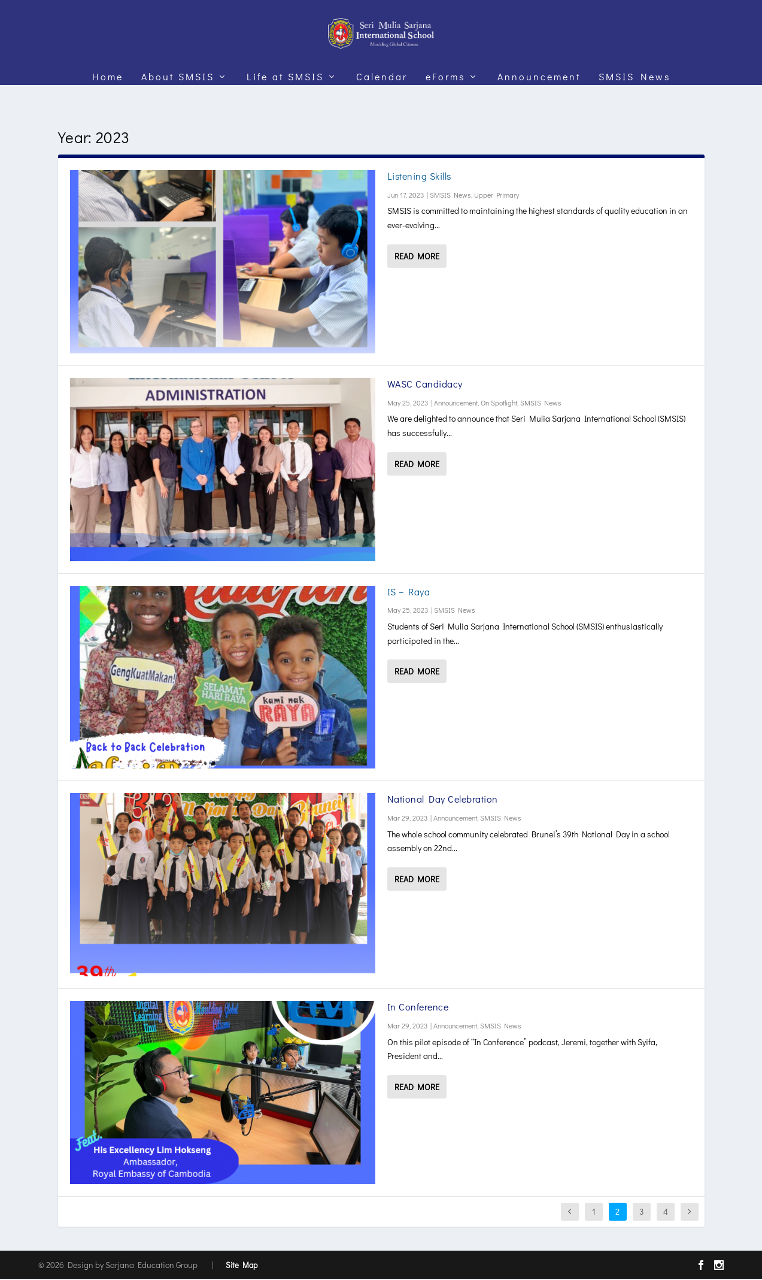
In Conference (418, 1007)
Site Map (241, 1266)
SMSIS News (634, 98)
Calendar (382, 98)
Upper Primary (496, 196)
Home (107, 98)
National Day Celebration (442, 800)
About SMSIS (177, 98)
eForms (445, 98)
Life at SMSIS (285, 98)
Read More (416, 257)
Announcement (539, 98)
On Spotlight (499, 403)
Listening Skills (419, 177)
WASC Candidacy (425, 385)
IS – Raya (408, 592)
